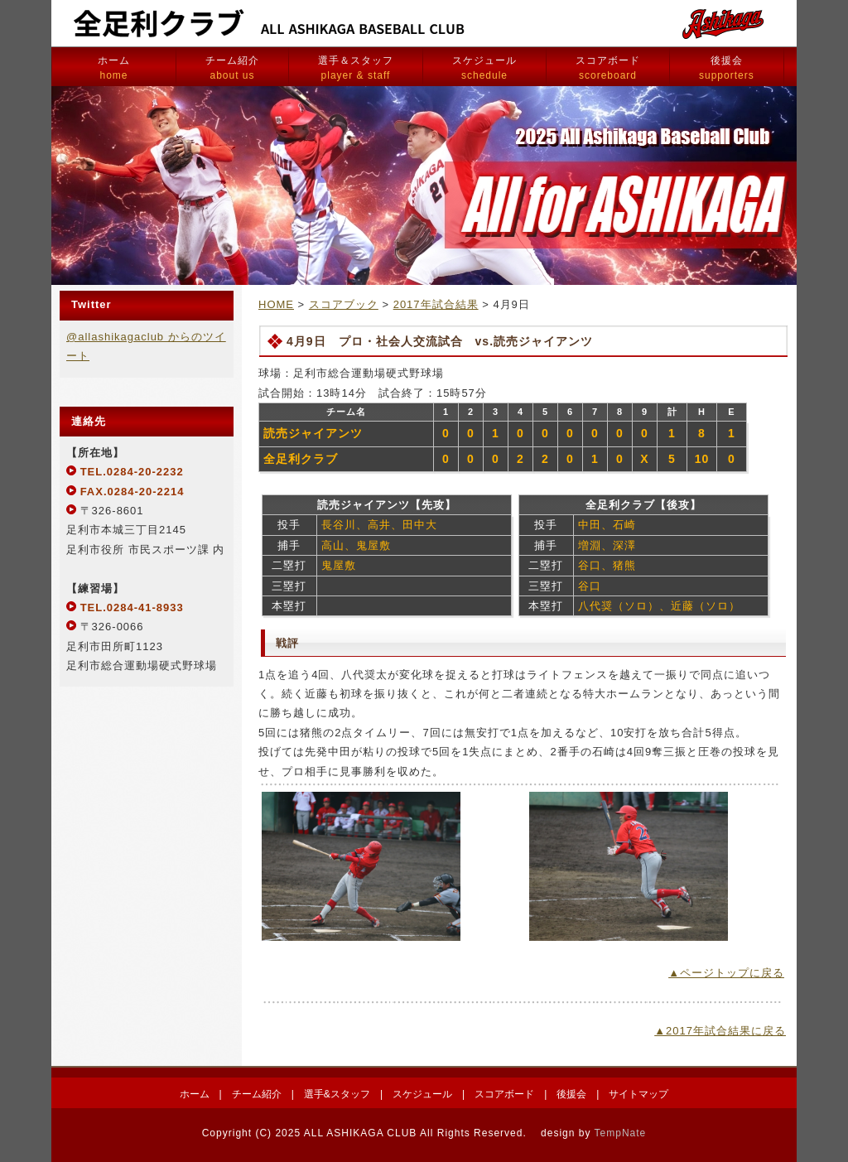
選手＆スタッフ (355, 68)
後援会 (726, 68)
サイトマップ (638, 1094)
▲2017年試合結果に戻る (720, 1031)
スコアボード (608, 68)
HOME (276, 304)
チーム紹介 (232, 68)
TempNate (621, 1133)
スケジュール (484, 68)
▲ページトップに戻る (726, 973)
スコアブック (343, 304)
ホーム (114, 68)
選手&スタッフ (337, 1094)
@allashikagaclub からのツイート (146, 346)
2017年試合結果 (436, 304)
